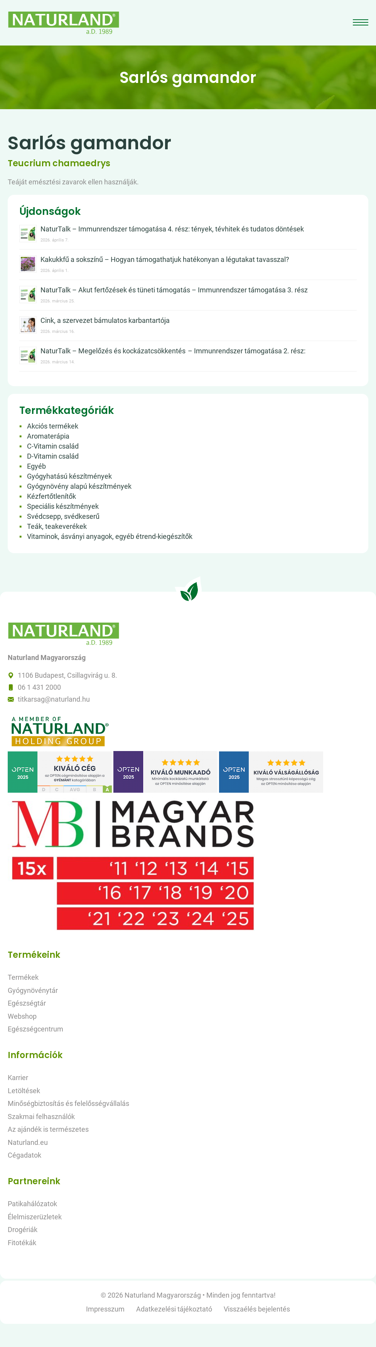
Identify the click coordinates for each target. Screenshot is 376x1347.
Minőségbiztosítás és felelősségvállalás (68, 1103)
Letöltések (24, 1091)
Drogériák (22, 1229)
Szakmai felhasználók (41, 1116)
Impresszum (105, 1309)
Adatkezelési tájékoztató (174, 1309)
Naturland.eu (28, 1142)
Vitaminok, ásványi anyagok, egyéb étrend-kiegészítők (109, 536)
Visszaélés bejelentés (257, 1309)
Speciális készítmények (63, 506)
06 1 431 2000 (39, 687)
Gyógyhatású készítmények (69, 476)
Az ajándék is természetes (48, 1129)
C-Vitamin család (53, 446)
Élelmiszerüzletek (35, 1217)
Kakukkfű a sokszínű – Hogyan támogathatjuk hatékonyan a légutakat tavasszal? (164, 259)
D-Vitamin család (53, 456)
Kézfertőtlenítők (51, 496)
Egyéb (36, 466)
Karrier (18, 1078)
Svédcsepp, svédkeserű (63, 516)
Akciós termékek (52, 426)
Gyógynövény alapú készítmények (79, 486)
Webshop (22, 1016)
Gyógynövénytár (33, 990)
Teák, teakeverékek (57, 526)
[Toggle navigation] (361, 22)
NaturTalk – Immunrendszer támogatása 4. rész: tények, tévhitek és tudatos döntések (172, 229)
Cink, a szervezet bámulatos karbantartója (105, 320)
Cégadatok (24, 1155)
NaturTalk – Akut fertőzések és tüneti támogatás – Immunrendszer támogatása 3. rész (174, 290)
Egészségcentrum (35, 1029)
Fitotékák (22, 1243)
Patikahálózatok (32, 1204)
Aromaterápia (48, 436)
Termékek (23, 977)
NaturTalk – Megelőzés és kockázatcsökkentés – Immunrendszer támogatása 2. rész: (172, 351)
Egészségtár (27, 1003)
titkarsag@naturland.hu (54, 699)
